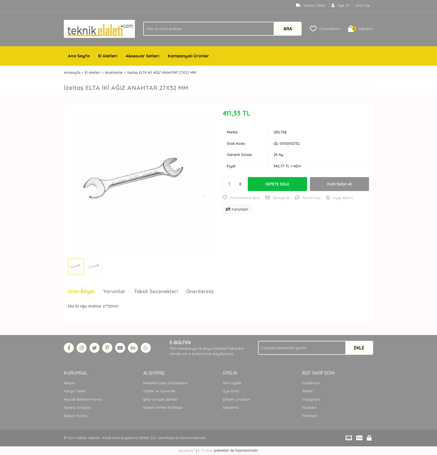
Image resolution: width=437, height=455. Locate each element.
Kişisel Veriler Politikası (162, 407)
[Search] (222, 29)
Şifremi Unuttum (237, 399)
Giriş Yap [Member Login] (362, 5)
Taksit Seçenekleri (156, 291)
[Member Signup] (340, 5)
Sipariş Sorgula (77, 407)
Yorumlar (114, 291)
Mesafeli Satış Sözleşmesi (165, 383)
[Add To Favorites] (241, 198)
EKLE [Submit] (359, 348)
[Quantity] (234, 184)
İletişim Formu (76, 416)
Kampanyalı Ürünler (188, 55)
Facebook (311, 383)
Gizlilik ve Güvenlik (159, 391)
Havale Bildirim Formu (83, 399)
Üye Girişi (231, 391)
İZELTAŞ (280, 132)
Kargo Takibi (75, 391)
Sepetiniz (230, 407)
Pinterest (309, 416)
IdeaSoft (186, 450)
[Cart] (360, 28)
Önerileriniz (200, 291)
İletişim (70, 383)
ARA (287, 28)
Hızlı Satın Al (339, 184)
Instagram (311, 399)
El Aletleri (107, 55)
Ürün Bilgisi (81, 291)
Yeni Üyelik (232, 383)
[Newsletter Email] (315, 348)
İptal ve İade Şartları (160, 399)
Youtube (309, 407)
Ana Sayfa (79, 55)
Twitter (307, 391)
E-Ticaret (205, 450)
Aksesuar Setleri (142, 55)
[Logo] (99, 28)
